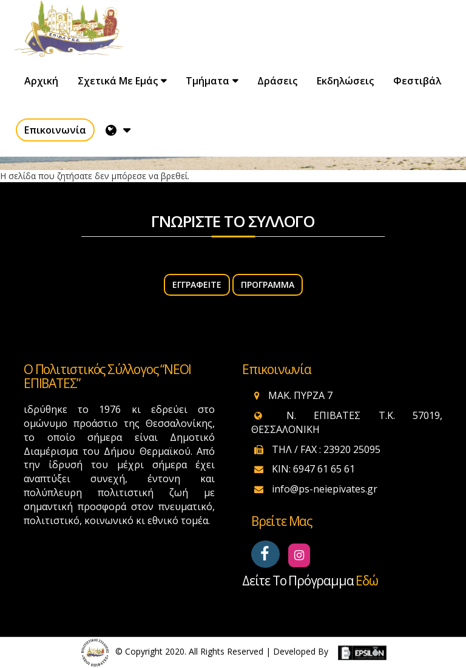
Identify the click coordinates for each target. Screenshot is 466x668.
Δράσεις (277, 80)
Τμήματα (207, 80)
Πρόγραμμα (267, 284)
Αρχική (41, 80)
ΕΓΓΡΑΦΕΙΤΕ (196, 284)
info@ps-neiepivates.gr (324, 489)
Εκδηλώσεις (345, 80)
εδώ (366, 580)
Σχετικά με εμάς (118, 80)
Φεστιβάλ (417, 80)
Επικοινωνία (55, 130)
